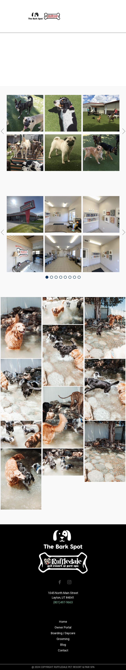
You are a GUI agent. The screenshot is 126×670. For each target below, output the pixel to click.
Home (63, 621)
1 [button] (46, 277)
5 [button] (65, 277)
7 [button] (74, 277)
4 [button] (60, 277)
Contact (63, 650)
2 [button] (51, 277)
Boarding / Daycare (63, 633)
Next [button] (123, 131)
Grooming (63, 639)
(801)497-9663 (63, 602)
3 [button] (56, 277)
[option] (25, 133)
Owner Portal (63, 627)
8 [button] (79, 277)
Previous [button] (2, 131)
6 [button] (69, 277)
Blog (63, 644)
